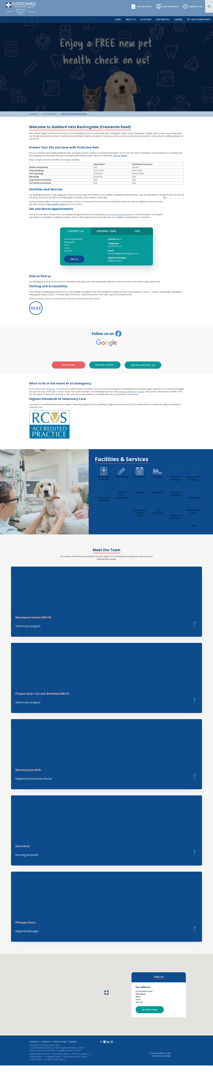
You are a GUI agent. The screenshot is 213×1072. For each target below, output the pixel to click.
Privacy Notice (36, 1063)
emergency (50, 395)
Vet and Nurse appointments (118, 214)
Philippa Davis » (115, 260)
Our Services (162, 19)
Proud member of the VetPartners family (160, 1061)
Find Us (74, 259)
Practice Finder (49, 114)
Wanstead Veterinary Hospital (131, 398)
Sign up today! (120, 155)
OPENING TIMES (106, 231)
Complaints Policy (53, 1063)
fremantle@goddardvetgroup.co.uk (123, 253)
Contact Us (46, 1048)
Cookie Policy (36, 1066)
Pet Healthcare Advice (199, 19)
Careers (178, 19)
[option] (106, 63)
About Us (130, 19)
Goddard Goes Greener (40, 1060)
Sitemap (72, 1048)
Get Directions (150, 1016)
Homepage (33, 114)
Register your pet (104, 371)
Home (118, 19)
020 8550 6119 (115, 246)
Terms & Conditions (80, 1060)
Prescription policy (61, 1060)
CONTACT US (76, 231)
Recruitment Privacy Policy (74, 1063)
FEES (137, 231)
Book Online (68, 371)
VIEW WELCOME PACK (143, 371)
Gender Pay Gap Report (54, 1066)
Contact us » (114, 239)
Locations (145, 19)
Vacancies (34, 1048)
